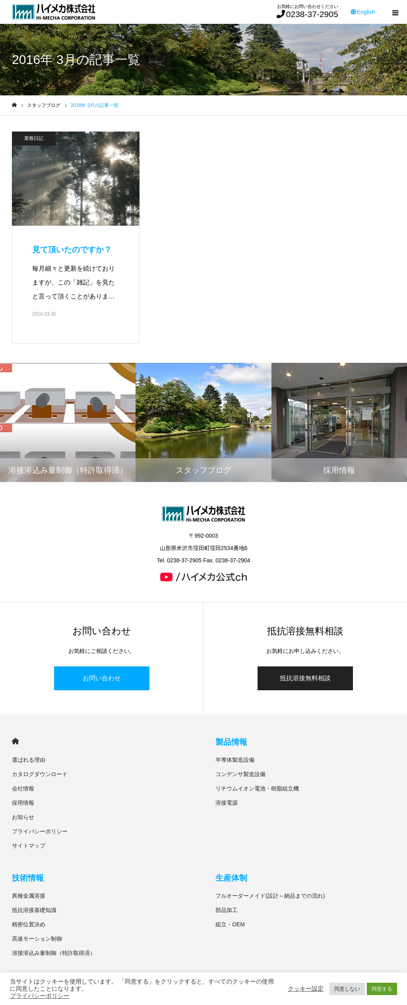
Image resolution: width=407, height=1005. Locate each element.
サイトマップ (28, 845)
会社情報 (23, 788)
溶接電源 (226, 803)
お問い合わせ (102, 678)
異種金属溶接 (28, 896)
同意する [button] (382, 989)
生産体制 (231, 877)
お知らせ (23, 817)
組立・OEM (230, 924)
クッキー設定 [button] (306, 989)
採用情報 (23, 803)
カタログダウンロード (40, 774)
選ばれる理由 (28, 760)
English (362, 12)
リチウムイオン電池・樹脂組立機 (257, 788)
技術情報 (28, 877)
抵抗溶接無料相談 (305, 678)
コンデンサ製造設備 (240, 774)
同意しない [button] (347, 989)
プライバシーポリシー (40, 831)
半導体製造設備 (234, 760)
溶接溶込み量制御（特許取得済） (53, 953)
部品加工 (226, 910)
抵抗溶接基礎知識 (34, 910)
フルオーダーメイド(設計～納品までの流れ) (270, 896)
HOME (15, 741)
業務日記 (33, 138)
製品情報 (231, 742)
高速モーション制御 (37, 938)
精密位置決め (28, 924)
